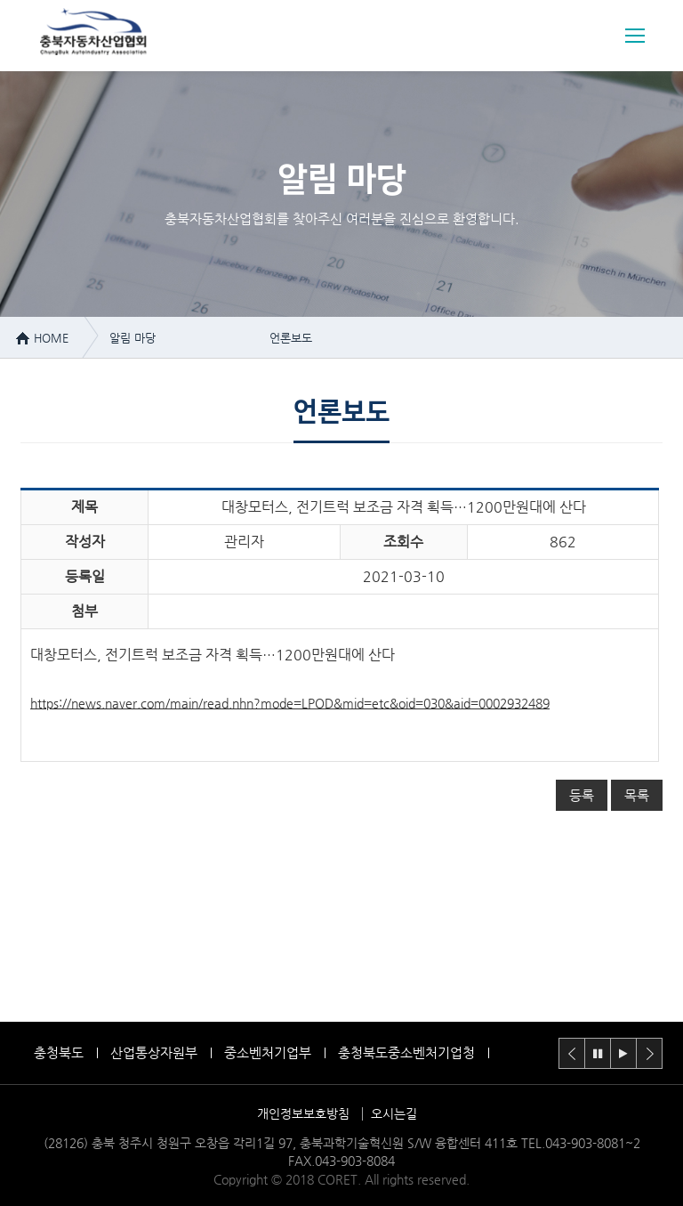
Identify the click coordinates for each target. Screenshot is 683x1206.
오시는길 (394, 1113)
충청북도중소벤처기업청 (406, 1052)
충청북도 (59, 1052)
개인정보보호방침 (303, 1113)
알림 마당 (132, 337)
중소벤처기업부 (267, 1052)
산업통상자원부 (153, 1052)
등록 (581, 795)
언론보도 (290, 337)
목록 (636, 795)
